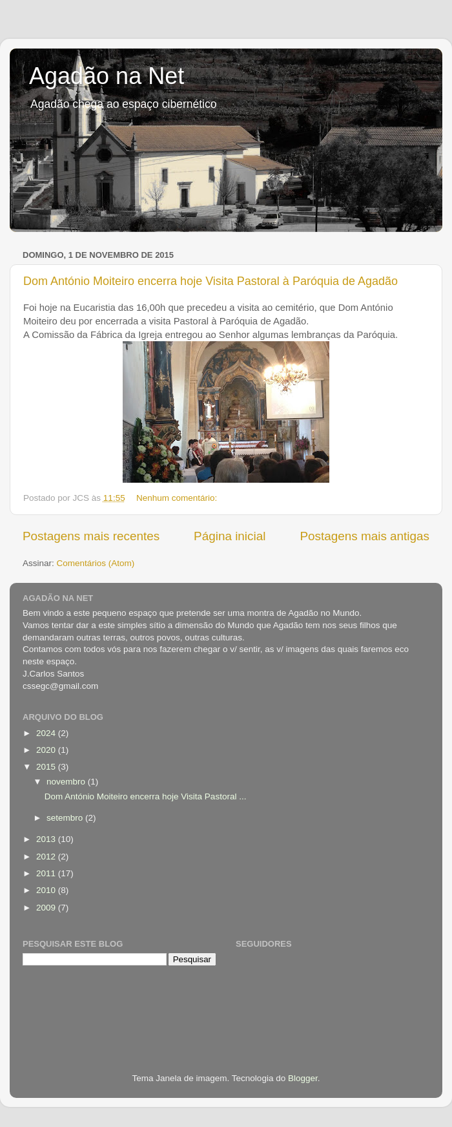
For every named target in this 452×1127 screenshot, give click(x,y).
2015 (47, 767)
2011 (47, 873)
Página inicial (229, 536)
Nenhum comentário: (178, 498)
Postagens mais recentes (91, 536)
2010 (47, 890)
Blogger (303, 1078)
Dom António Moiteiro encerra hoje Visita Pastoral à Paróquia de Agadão (210, 281)
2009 (47, 907)
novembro (67, 781)
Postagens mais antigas (364, 536)
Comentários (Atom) (96, 563)
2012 (47, 856)
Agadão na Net (106, 76)
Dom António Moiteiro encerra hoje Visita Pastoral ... (146, 796)
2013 (47, 839)
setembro (65, 818)
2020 (47, 750)
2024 (47, 733)
